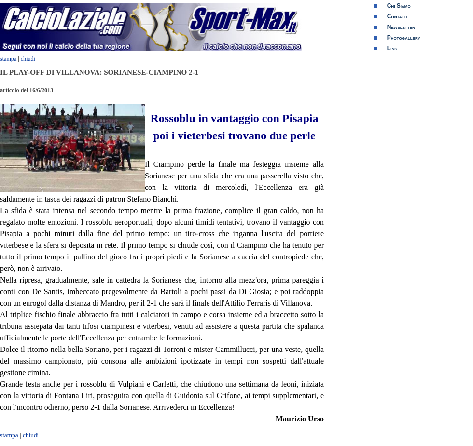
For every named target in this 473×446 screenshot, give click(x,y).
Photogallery (403, 37)
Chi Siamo (399, 5)
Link (392, 48)
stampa (8, 58)
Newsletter (401, 27)
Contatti (397, 16)
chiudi (28, 58)
